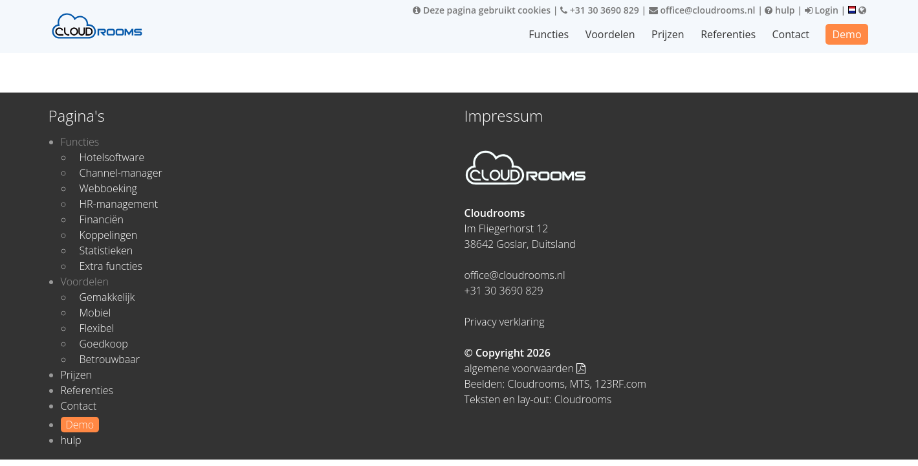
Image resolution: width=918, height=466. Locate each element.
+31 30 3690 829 (599, 10)
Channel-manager (121, 173)
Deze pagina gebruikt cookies (482, 10)
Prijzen (667, 34)
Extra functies (111, 266)
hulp (779, 10)
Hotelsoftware (112, 157)
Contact (790, 34)
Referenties (728, 34)
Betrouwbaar (110, 359)
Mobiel (95, 312)
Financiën (102, 219)
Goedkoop (104, 344)
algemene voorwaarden (525, 368)
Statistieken (106, 250)
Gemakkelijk (107, 297)
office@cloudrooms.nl (702, 10)
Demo (846, 34)
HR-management (119, 204)
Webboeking (108, 188)
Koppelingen (109, 235)
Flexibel (97, 328)
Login (821, 10)
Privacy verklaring (504, 322)
